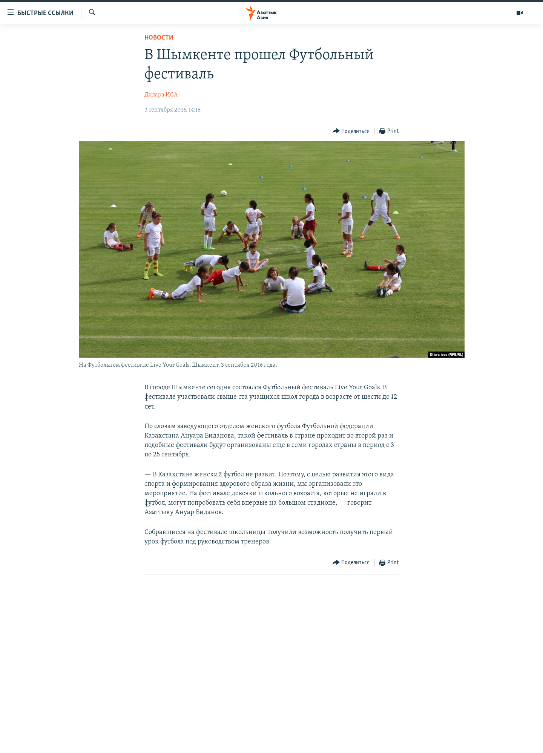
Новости (158, 37)
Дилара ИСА (161, 95)
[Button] (351, 131)
